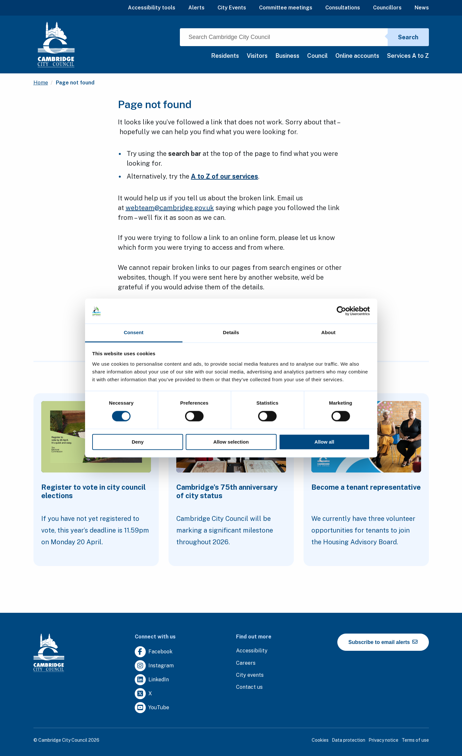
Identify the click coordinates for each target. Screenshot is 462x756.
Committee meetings (285, 8)
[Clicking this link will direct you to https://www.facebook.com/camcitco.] (153, 652)
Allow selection (231, 442)
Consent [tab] (134, 332)
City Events (232, 8)
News (422, 8)
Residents (225, 55)
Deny (138, 442)
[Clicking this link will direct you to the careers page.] (246, 663)
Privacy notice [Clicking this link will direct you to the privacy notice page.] (383, 740)
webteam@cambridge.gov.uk (170, 208)
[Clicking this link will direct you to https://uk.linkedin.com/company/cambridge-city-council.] (152, 680)
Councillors (387, 8)
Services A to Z (408, 55)
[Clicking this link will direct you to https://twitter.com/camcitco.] (143, 693)
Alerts (196, 8)
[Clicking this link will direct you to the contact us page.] (249, 687)
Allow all (324, 442)
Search (408, 37)
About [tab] (328, 332)
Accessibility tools (151, 8)
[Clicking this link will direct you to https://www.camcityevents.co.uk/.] (250, 675)
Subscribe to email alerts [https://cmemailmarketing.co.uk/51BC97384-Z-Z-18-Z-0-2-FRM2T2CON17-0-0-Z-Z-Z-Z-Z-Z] (383, 642)
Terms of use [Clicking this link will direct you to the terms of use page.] (415, 740)
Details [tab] (231, 332)
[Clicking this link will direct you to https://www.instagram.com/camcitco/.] (154, 666)
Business (287, 55)
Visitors (257, 55)
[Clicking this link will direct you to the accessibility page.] (252, 651)
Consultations (342, 8)
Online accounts (357, 55)
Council (317, 55)
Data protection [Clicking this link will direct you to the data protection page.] (348, 740)
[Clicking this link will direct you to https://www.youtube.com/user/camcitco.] (152, 707)
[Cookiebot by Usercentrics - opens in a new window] (341, 311)
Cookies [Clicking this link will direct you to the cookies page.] (320, 740)
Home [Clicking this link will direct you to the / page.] (40, 83)
